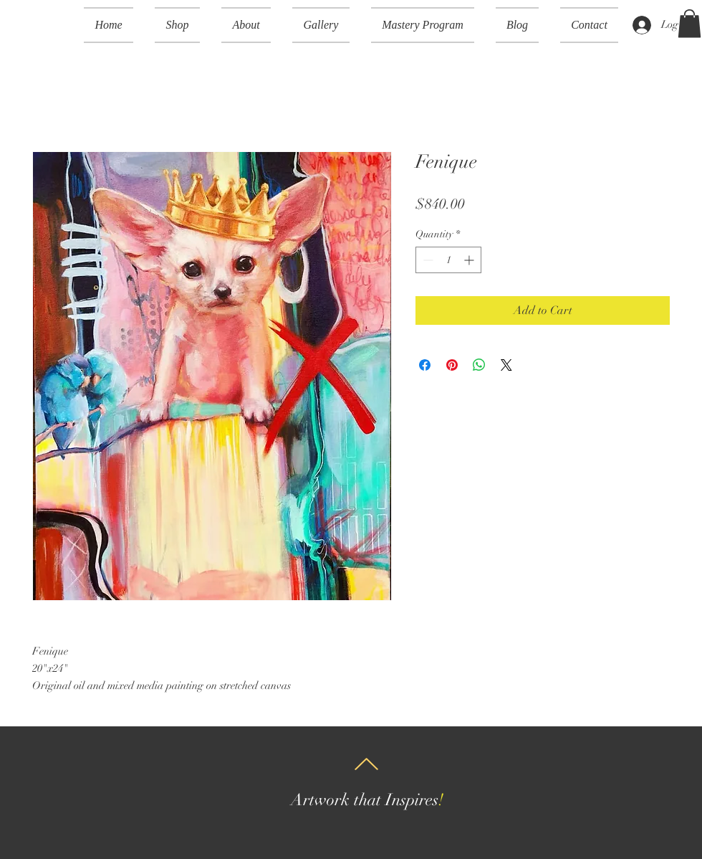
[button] (177, 25)
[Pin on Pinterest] (452, 365)
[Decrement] (427, 259)
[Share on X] (506, 365)
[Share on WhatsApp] (479, 365)
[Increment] (470, 259)
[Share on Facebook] (424, 365)
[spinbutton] (448, 259)
